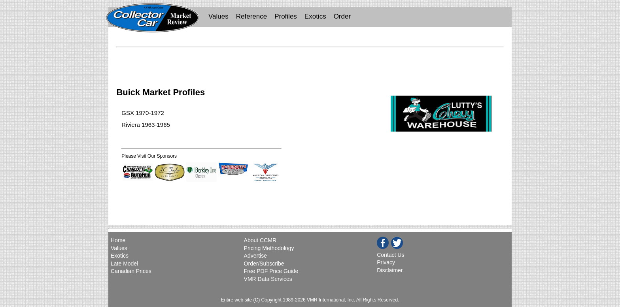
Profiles (285, 16)
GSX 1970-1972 (142, 112)
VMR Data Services (268, 279)
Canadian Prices (131, 271)
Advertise (255, 255)
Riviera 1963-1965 (145, 124)
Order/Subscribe (264, 263)
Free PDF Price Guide (271, 271)
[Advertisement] (310, 62)
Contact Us (390, 255)
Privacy (386, 262)
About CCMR (260, 240)
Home (119, 240)
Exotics (315, 16)
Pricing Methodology (269, 248)
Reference (251, 16)
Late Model (124, 263)
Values (218, 16)
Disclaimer (390, 270)
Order (342, 16)
